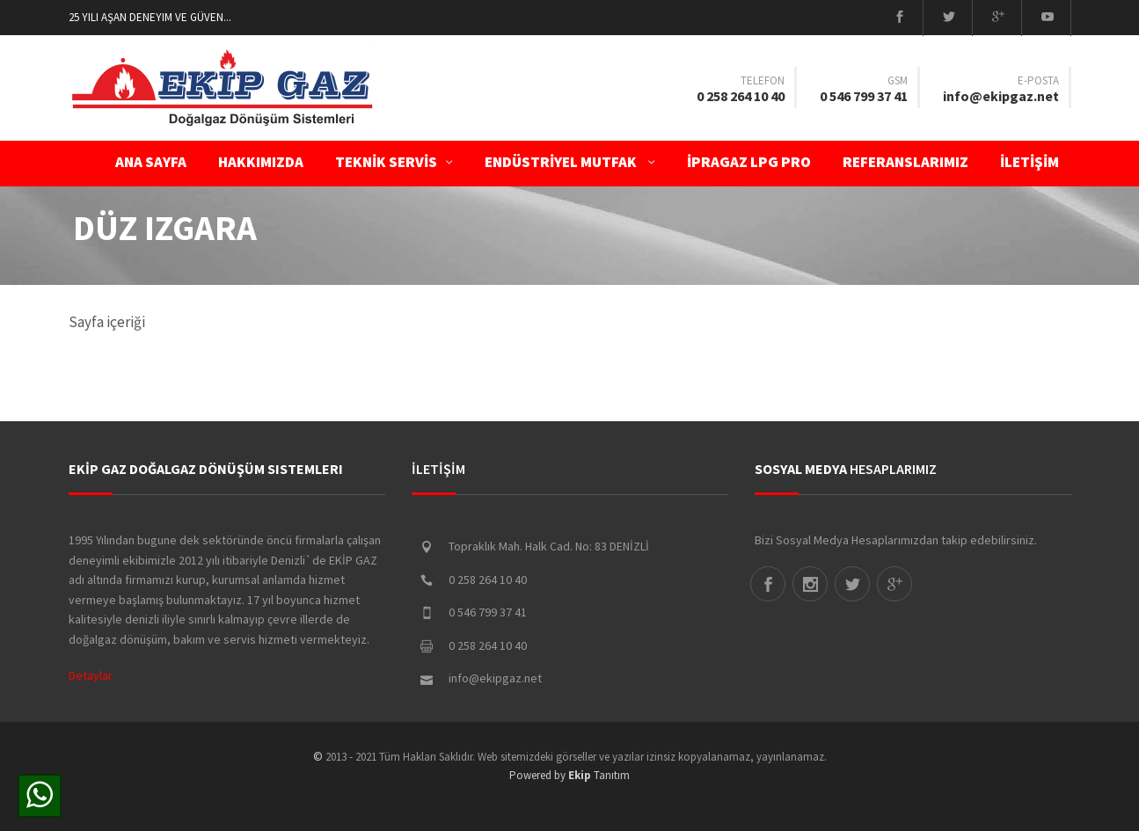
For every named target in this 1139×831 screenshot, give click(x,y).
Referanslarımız (905, 161)
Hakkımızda (260, 161)
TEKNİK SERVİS (394, 161)
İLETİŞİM (1035, 161)
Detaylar (91, 675)
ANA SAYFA (150, 161)
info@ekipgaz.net (1001, 96)
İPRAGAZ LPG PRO (749, 161)
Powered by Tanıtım (569, 775)
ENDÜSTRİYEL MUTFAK (570, 161)
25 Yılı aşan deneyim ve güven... (150, 17)
